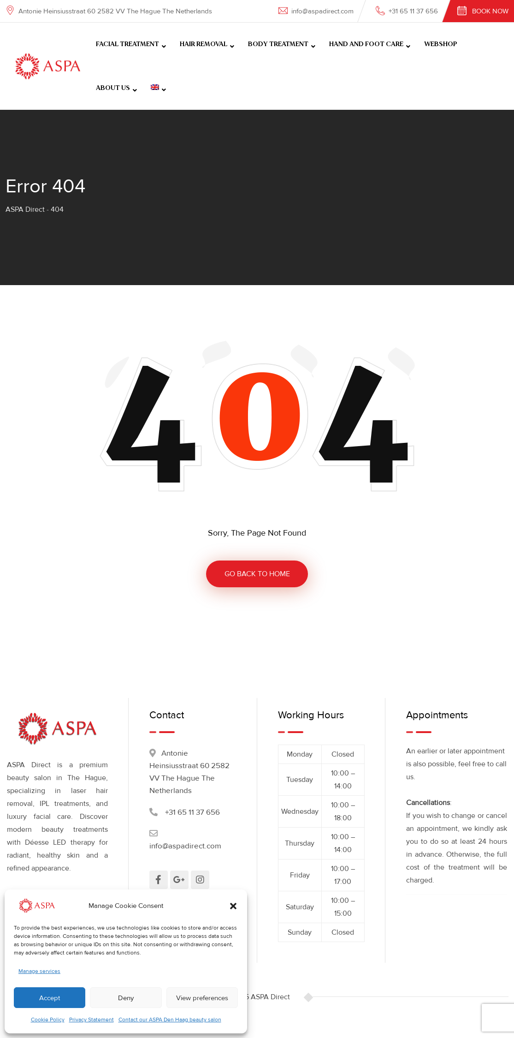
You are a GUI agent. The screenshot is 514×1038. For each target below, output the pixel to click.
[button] (233, 905)
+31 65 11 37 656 (413, 11)
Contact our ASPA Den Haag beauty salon (169, 1019)
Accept (49, 998)
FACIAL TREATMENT (127, 44)
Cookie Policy (48, 1019)
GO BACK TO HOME (257, 574)
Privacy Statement (91, 1019)
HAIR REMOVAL (203, 44)
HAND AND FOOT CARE (366, 44)
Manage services (39, 971)
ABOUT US (113, 88)
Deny (126, 998)
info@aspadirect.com (322, 11)
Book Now (490, 11)
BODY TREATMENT (278, 44)
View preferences (202, 998)
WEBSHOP (440, 44)
